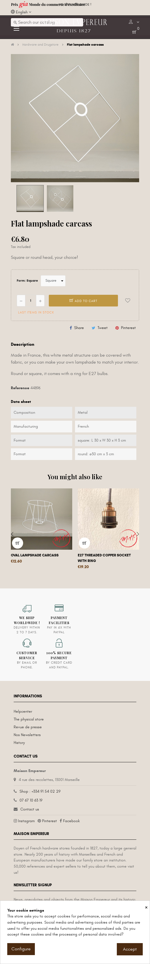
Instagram (26, 821)
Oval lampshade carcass (35, 555)
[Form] (53, 280)
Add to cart (83, 301)
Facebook (71, 821)
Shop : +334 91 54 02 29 (40, 791)
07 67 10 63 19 (31, 800)
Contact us (29, 809)
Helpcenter (23, 711)
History (19, 742)
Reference (20, 388)
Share (79, 327)
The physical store (29, 719)
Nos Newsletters (27, 734)
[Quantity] (30, 300)
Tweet (103, 327)
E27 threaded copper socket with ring (104, 558)
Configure (21, 948)
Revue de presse (28, 727)
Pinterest (128, 327)
